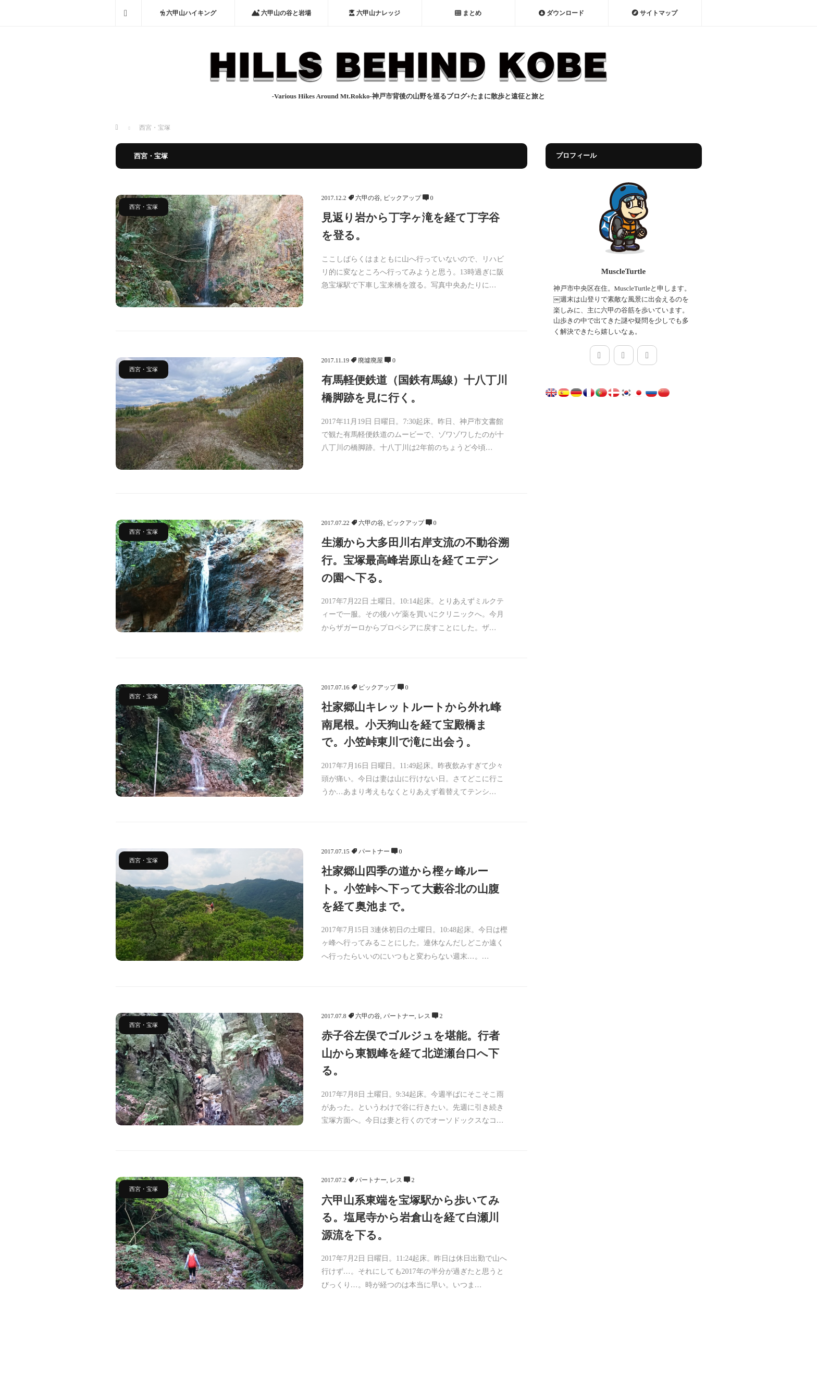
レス (424, 1016)
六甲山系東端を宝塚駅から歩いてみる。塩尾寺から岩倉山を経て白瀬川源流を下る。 (410, 1217)
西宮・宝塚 (143, 207)
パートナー (374, 851)
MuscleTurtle (623, 271)
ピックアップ (402, 198)
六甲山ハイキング (188, 13)
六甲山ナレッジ (374, 13)
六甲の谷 (367, 198)
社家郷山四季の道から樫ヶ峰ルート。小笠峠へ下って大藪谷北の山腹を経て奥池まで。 (410, 888)
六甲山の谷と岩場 (281, 13)
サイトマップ (654, 13)
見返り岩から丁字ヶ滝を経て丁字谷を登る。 (410, 226)
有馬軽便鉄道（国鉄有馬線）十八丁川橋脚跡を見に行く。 (414, 389)
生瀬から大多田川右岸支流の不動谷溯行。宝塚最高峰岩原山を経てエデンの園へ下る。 (415, 560)
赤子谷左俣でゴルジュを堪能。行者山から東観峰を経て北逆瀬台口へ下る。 (410, 1053)
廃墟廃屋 (370, 360)
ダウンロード (561, 13)
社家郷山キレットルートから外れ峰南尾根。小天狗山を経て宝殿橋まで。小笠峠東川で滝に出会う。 (411, 724)
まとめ (468, 13)
